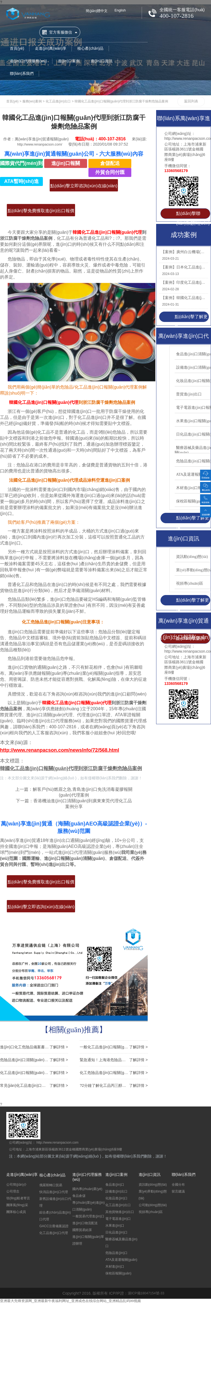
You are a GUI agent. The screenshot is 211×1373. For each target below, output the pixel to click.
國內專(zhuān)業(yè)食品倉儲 (87, 1192)
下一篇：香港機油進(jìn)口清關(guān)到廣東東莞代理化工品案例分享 (74, 804)
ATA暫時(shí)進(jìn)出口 (21, 182)
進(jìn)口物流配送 (85, 1223)
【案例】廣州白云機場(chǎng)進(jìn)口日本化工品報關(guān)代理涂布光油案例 (183, 252)
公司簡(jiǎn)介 (16, 1184)
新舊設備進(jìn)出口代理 (55, 1202)
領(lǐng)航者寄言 (18, 1198)
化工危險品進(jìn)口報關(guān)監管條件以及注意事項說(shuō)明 (114, 1072)
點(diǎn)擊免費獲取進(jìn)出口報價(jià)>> (41, 212)
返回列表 (191, 101)
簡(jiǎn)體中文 (97, 11)
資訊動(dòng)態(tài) (153, 1184)
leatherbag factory (21, 1293)
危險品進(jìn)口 (116, 1252)
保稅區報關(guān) (118, 1273)
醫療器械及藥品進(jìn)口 (121, 1242)
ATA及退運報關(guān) (121, 1259)
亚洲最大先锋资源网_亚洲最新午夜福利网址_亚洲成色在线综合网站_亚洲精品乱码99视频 (76, 1300)
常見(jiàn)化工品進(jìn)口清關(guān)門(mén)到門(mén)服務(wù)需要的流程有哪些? (34, 1085)
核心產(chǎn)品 (90, 45)
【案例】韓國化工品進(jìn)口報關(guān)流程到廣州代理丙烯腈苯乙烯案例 (183, 297)
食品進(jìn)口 (114, 1184)
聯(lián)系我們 (22, 70)
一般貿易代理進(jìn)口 (88, 1216)
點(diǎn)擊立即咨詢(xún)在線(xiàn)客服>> (83, 187)
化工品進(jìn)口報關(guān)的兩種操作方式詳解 (34, 1072)
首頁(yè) (17, 45)
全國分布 (178, 1184)
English (123, 10)
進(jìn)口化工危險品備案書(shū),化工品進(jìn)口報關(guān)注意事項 (34, 1046)
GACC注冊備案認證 (54, 1226)
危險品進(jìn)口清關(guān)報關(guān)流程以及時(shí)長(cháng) (34, 1059)
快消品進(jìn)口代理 (53, 1192)
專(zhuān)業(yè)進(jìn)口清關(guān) (88, 1205)
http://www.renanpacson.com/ (40, 144)
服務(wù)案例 (32, 101)
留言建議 (178, 1191)
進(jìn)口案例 (69, 57)
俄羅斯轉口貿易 (50, 1185)
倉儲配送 (110, 163)
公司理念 (12, 1191)
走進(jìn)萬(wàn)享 (50, 45)
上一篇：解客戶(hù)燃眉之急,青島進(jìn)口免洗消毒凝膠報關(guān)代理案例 (73, 793)
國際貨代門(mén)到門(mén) (21, 164)
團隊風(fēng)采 (17, 1205)
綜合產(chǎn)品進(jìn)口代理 (55, 1215)
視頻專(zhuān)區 (151, 1212)
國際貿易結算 (82, 1230)
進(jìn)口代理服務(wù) (28, 57)
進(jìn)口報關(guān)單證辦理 (88, 1240)
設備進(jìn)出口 (116, 1191)
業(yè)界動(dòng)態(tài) (153, 1194)
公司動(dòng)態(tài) (153, 1205)
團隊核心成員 (16, 1212)
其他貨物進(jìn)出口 (119, 1212)
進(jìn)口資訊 (101, 57)
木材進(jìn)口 (114, 1266)
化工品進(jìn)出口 (58, 101)
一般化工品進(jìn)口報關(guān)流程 (114, 1046)
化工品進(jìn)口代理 (53, 1233)
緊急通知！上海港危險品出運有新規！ (114, 1059)
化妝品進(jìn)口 (116, 1198)
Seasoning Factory (53, 1293)
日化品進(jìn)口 (116, 1232)
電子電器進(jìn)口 (118, 1218)
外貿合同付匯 (110, 172)
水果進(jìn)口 (114, 1225)
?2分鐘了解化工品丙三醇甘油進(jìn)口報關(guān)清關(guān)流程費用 (114, 1085)
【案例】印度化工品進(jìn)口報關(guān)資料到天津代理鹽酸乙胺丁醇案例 (183, 282)
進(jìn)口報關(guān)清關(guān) (66, 164)
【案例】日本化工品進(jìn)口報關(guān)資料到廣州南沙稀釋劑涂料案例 (183, 267)
